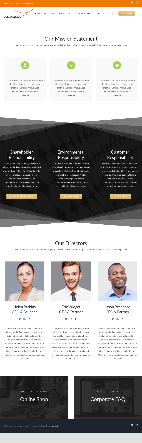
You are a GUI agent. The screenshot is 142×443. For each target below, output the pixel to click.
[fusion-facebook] (29, 319)
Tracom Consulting (53, 426)
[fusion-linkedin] (24, 319)
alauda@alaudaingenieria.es (24, 3)
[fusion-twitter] (20, 319)
